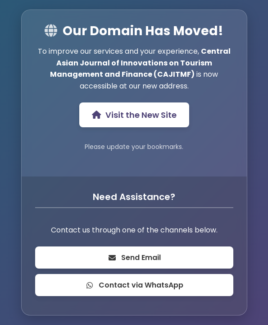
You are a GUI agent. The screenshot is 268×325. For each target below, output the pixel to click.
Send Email (134, 257)
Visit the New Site (134, 115)
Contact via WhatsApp (134, 285)
